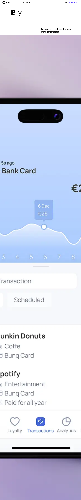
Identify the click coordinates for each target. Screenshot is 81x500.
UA (66, 2)
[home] (6, 2)
